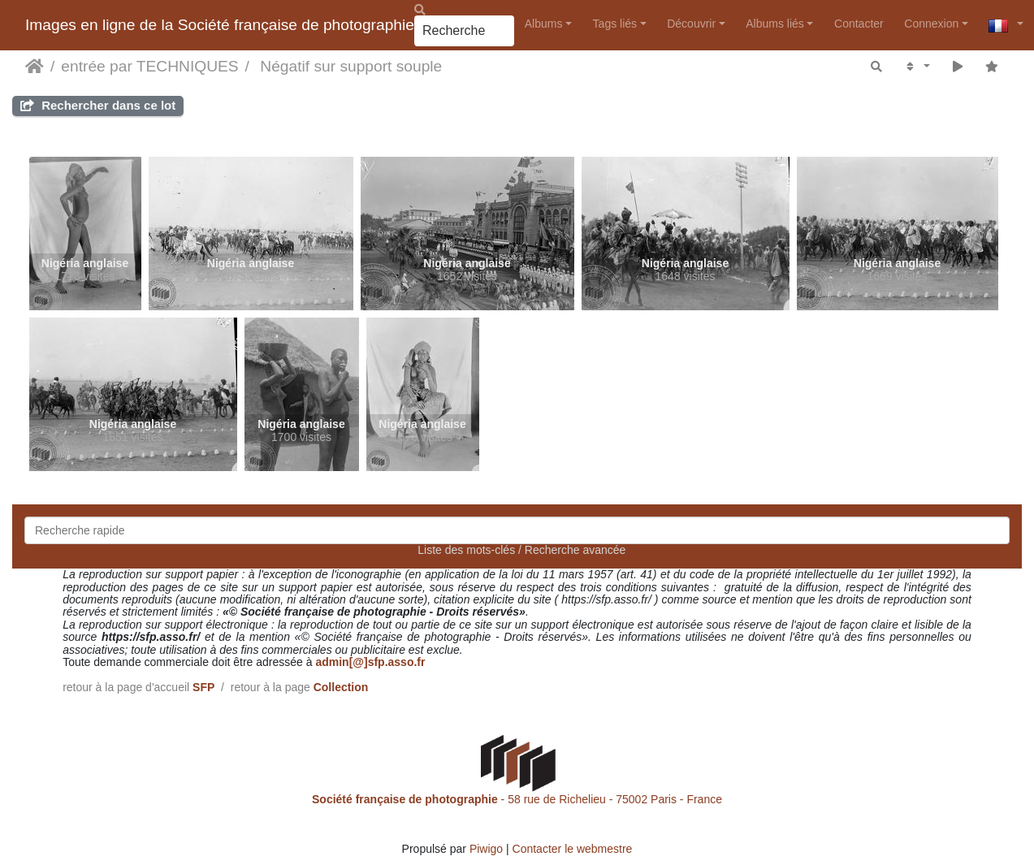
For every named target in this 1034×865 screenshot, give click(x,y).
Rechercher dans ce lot (97, 105)
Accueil (34, 67)
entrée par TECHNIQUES (149, 66)
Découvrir (691, 23)
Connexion (931, 23)
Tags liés (615, 23)
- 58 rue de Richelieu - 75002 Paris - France (517, 799)
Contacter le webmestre (573, 848)
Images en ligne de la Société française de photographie (219, 24)
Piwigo (486, 848)
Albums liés (775, 23)
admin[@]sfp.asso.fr (370, 661)
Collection (341, 687)
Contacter (859, 23)
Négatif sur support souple (349, 66)
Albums (544, 23)
